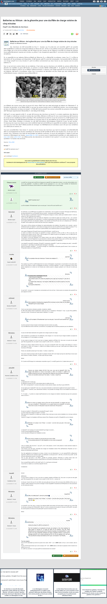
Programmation (57, 3)
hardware (15, 156)
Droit (72, 1)
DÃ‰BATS (63, 5)
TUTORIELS (23, 5)
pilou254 (11, 368)
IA (28, 3)
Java (41, 3)
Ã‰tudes (66, 1)
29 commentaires (30, 30)
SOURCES (58, 5)
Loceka (11, 254)
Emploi (59, 1)
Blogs (39, 1)
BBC (13, 142)
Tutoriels (29, 1)
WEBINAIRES (33, 5)
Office (69, 3)
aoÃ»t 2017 (17, 137)
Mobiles (74, 3)
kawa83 (11, 473)
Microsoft (36, 3)
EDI (52, 3)
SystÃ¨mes (79, 3)
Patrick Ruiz (21, 30)
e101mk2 (11, 298)
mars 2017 (7, 137)
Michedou (11, 333)
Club (76, 1)
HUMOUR (77, 5)
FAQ (35, 1)
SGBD (64, 3)
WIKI (69, 5)
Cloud (25, 3)
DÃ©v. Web (46, 3)
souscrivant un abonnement (36, 162)
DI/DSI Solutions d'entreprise (15, 3)
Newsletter (51, 1)
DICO (72, 5)
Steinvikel (11, 212)
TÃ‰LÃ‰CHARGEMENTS (48, 5)
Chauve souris (11, 182)
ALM (32, 3)
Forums (21, 1)
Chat (44, 1)
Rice (10, 142)
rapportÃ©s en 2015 (31, 135)
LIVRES (39, 5)
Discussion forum (94, 70)
